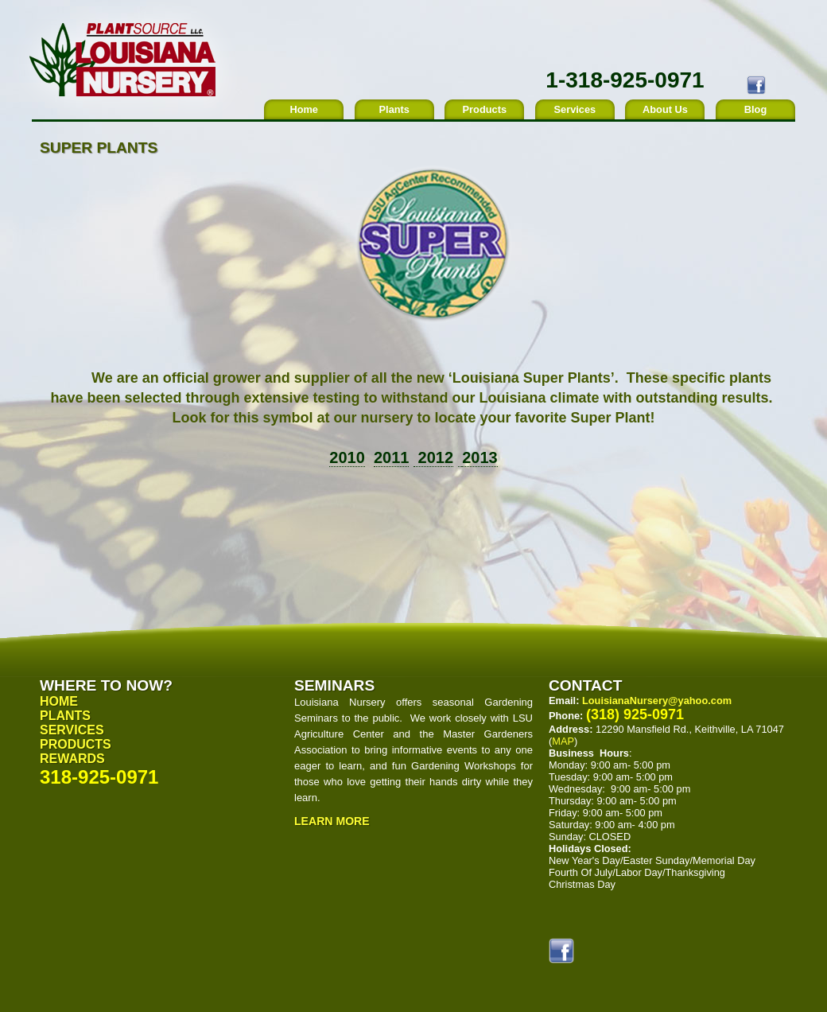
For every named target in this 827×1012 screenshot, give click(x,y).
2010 (347, 457)
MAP (563, 741)
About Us (665, 109)
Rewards (72, 758)
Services (575, 109)
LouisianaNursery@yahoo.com (657, 700)
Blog (755, 109)
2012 (433, 457)
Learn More (332, 821)
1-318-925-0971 (625, 80)
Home (303, 109)
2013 (480, 457)
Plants (394, 109)
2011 (392, 457)
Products (485, 109)
